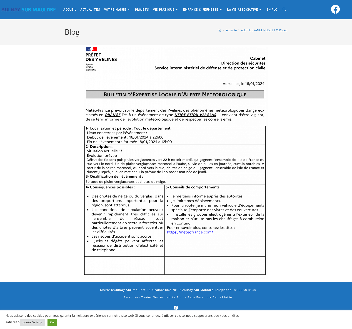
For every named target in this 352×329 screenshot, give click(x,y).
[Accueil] (219, 30)
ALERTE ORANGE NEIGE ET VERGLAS (264, 30)
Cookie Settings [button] (32, 322)
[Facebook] (176, 307)
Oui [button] (52, 322)
